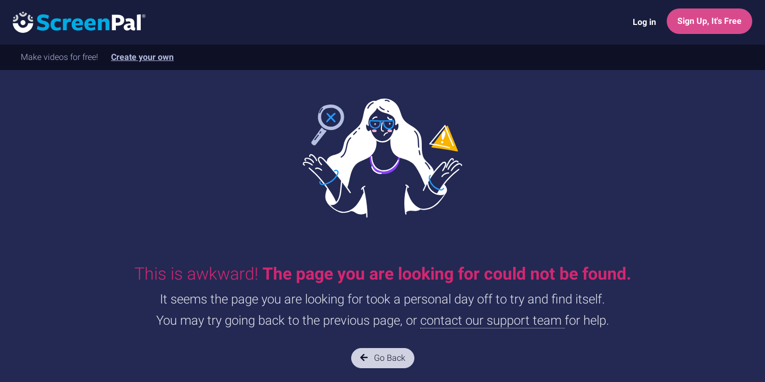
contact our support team (492, 320)
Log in (644, 22)
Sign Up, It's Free (709, 21)
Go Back (382, 358)
